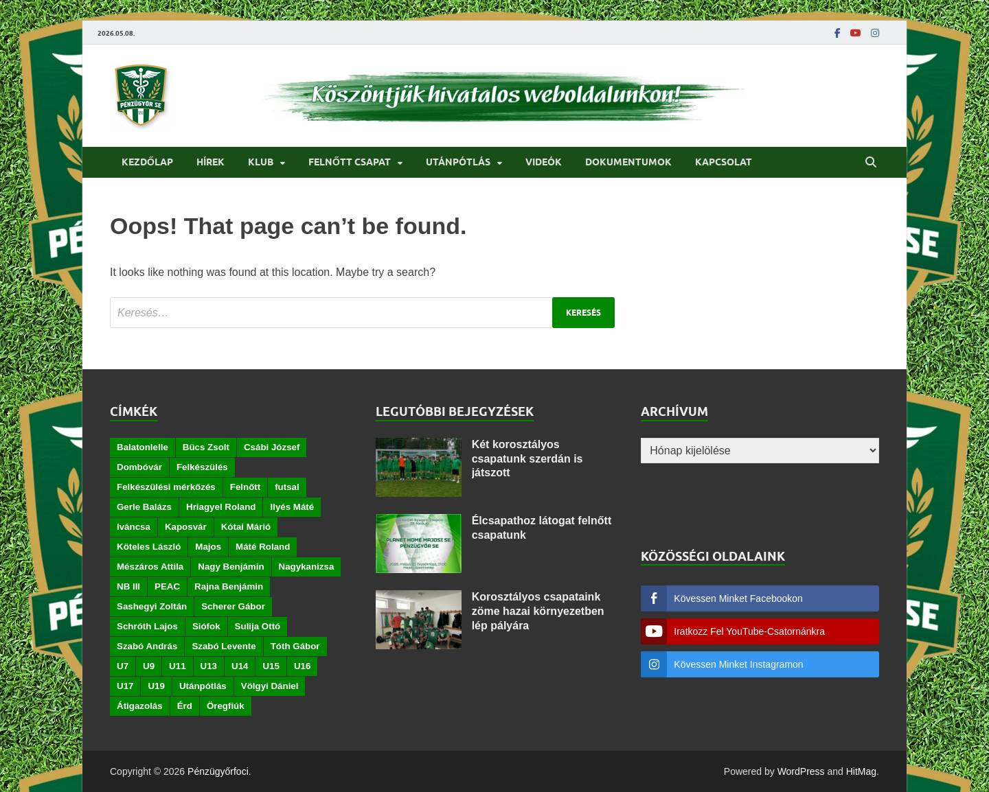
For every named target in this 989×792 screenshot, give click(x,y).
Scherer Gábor (233, 606)
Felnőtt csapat (349, 161)
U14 (239, 666)
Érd (184, 706)
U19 (156, 686)
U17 (125, 686)
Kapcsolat (723, 161)
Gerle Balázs (144, 507)
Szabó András (147, 646)
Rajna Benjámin (228, 586)
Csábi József (271, 447)
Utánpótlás (458, 161)
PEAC (167, 586)
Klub (260, 161)
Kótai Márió (246, 527)
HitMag (861, 771)
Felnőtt (245, 487)
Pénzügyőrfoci (218, 771)
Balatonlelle (142, 447)
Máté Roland (263, 546)
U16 (302, 666)
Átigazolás (140, 706)
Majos (208, 546)
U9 (149, 666)
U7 (122, 666)
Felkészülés (202, 467)
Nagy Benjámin (231, 566)
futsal (287, 487)
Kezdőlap (147, 161)
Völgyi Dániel (270, 686)
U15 (270, 666)
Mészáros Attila (150, 566)
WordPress (801, 771)
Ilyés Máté (292, 507)
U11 (177, 666)
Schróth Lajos (147, 626)
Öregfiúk (226, 706)
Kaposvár (186, 527)
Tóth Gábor (295, 646)
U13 (209, 666)
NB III (128, 586)
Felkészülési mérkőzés (166, 487)
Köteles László (149, 546)
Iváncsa (133, 527)
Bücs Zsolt (206, 447)
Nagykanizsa (306, 566)
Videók (543, 161)
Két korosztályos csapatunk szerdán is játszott (527, 459)
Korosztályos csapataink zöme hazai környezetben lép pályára (538, 611)
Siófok (206, 626)
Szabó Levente (223, 646)
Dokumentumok (628, 161)
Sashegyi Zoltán (152, 606)
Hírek (210, 161)
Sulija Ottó (258, 626)
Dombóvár (139, 467)
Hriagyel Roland (220, 507)
